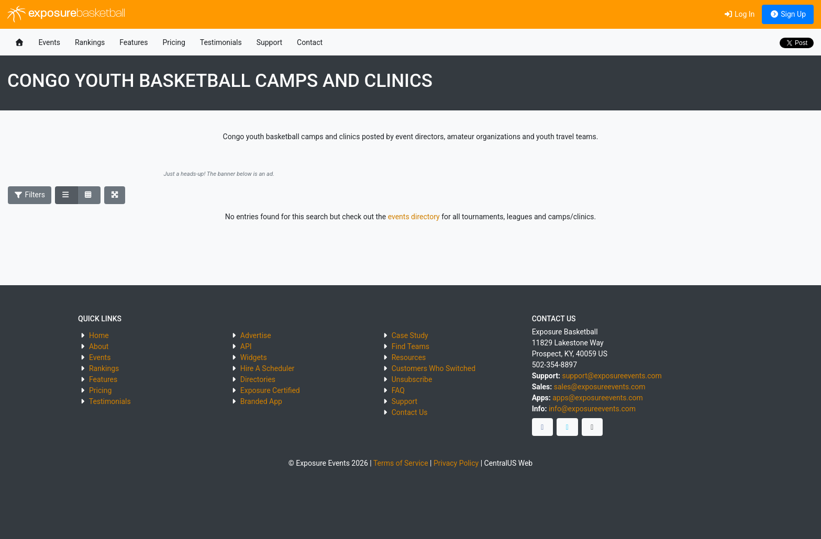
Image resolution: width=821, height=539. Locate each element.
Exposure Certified (270, 390)
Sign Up (788, 14)
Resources (409, 357)
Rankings (90, 42)
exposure (66, 14)
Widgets (253, 357)
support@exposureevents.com (611, 376)
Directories (257, 379)
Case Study (410, 335)
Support (269, 42)
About (98, 346)
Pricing (173, 42)
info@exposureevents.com (592, 409)
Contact (310, 42)
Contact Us (410, 412)
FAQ (398, 390)
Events (49, 42)
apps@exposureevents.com (597, 398)
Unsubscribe (412, 379)
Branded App (261, 401)
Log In (739, 14)
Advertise (255, 335)
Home (99, 335)
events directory (414, 216)
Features (133, 42)
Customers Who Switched (433, 368)
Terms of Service (400, 463)
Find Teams (410, 346)
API (246, 346)
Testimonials (221, 42)
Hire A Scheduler (267, 368)
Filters (30, 194)
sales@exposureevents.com (600, 387)
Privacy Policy (456, 463)
